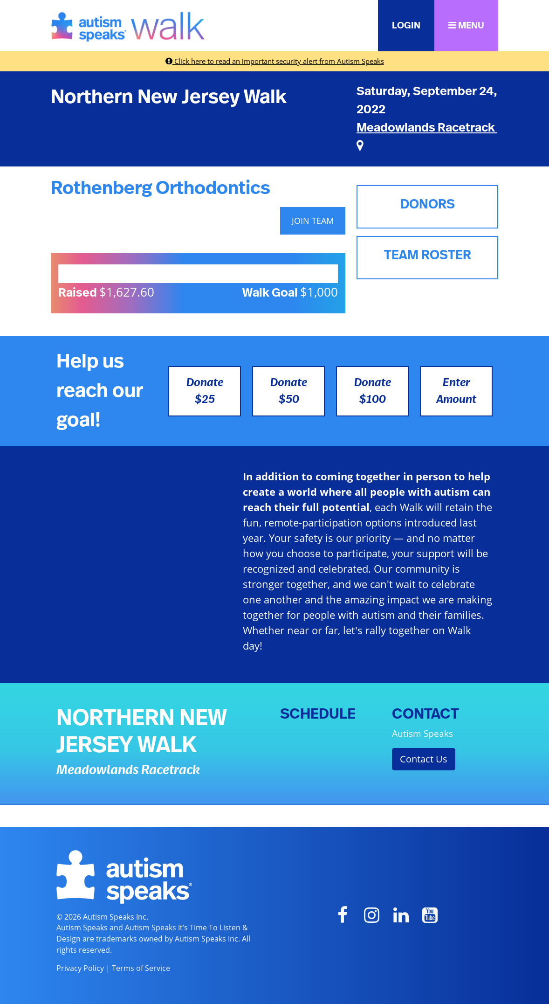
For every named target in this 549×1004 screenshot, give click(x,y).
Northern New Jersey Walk (169, 97)
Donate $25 (204, 391)
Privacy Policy (80, 968)
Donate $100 (372, 391)
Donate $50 (288, 391)
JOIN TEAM (313, 220)
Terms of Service (141, 968)
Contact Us (423, 759)
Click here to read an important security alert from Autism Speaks (274, 61)
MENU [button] (466, 25)
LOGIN (406, 25)
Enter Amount (456, 391)
